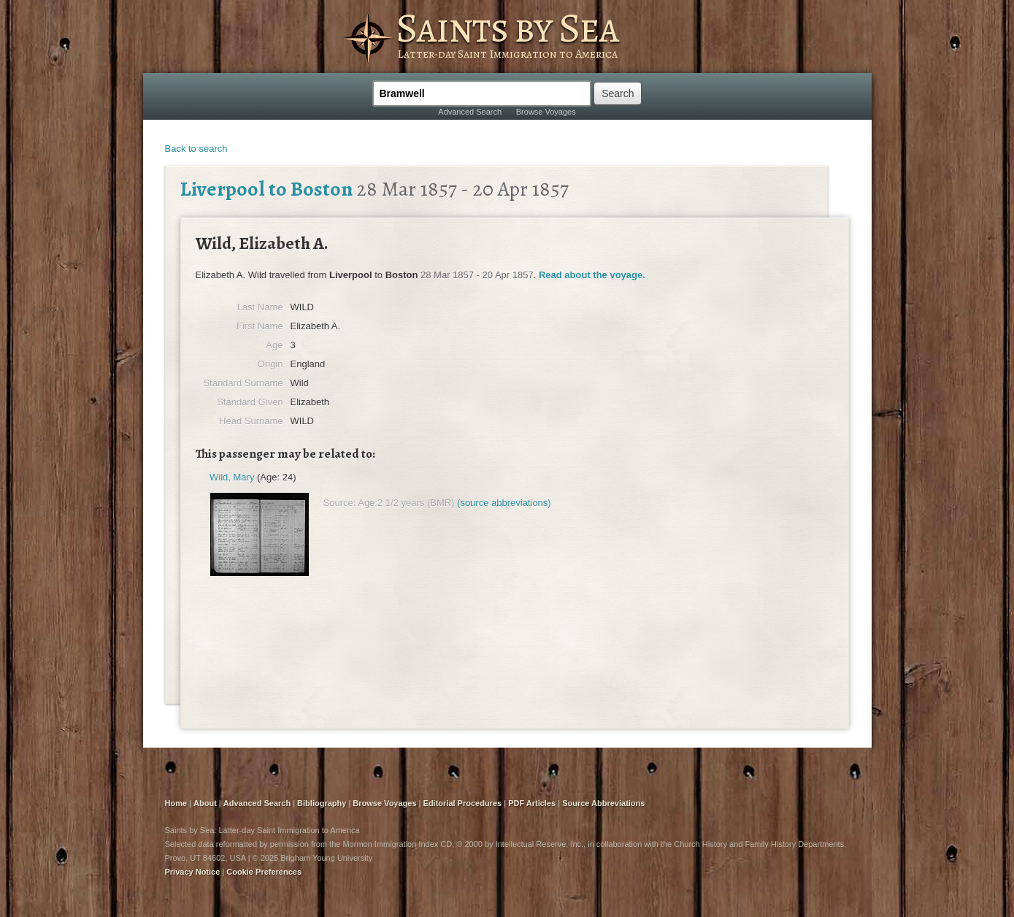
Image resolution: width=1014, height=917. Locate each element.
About (205, 803)
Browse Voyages (546, 111)
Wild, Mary (232, 477)
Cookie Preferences (263, 871)
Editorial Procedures (462, 803)
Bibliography (321, 803)
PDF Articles (532, 803)
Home (176, 803)
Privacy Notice (192, 871)
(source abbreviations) (504, 502)
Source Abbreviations (603, 803)
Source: (339, 502)
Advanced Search (470, 111)
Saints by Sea (507, 27)
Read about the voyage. (592, 274)
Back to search (196, 148)
